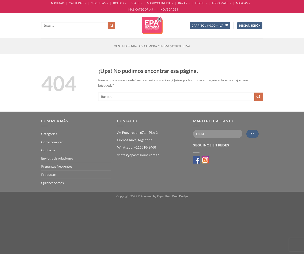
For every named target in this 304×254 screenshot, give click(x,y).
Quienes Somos (52, 183)
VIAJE (137, 3)
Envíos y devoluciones (57, 158)
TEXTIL (201, 3)
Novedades (169, 9)
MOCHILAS (100, 3)
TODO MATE (221, 3)
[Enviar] (111, 25)
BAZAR (184, 3)
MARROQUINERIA (160, 3)
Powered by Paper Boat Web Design (164, 196)
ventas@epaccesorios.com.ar (138, 155)
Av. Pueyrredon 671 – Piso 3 (137, 132)
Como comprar (52, 142)
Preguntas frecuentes (56, 166)
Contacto (48, 150)
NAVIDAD (57, 3)
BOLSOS (120, 3)
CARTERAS (77, 3)
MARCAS (243, 3)
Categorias (49, 134)
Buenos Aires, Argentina (134, 140)
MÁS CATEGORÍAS (142, 10)
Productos (48, 174)
